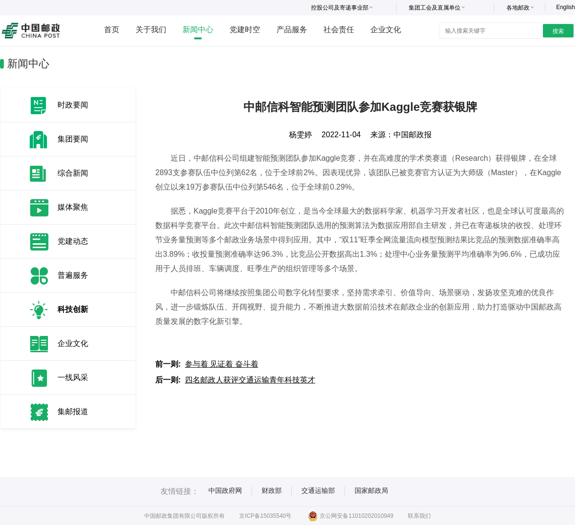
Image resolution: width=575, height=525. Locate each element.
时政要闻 (73, 105)
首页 (111, 29)
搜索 (558, 31)
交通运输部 (318, 490)
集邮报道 (73, 411)
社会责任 (338, 29)
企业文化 (385, 29)
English (565, 7)
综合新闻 (73, 173)
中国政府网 (225, 490)
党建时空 (245, 29)
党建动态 (73, 241)
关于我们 (151, 29)
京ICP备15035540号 (265, 516)
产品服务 (291, 29)
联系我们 (419, 516)
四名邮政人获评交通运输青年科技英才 (250, 380)
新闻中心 (198, 29)
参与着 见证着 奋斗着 (221, 364)
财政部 (272, 490)
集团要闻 (73, 139)
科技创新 (73, 309)
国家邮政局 (371, 490)
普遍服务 (73, 275)
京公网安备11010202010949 (350, 516)
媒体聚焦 (73, 207)
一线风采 (73, 377)
